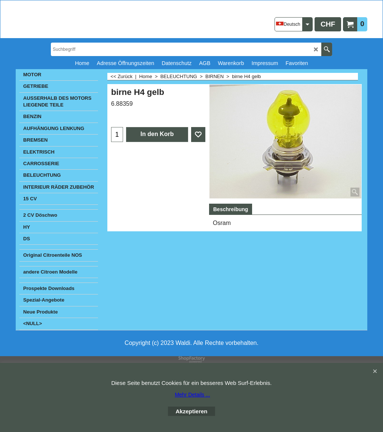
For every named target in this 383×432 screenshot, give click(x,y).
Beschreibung (230, 209)
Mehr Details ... (192, 395)
